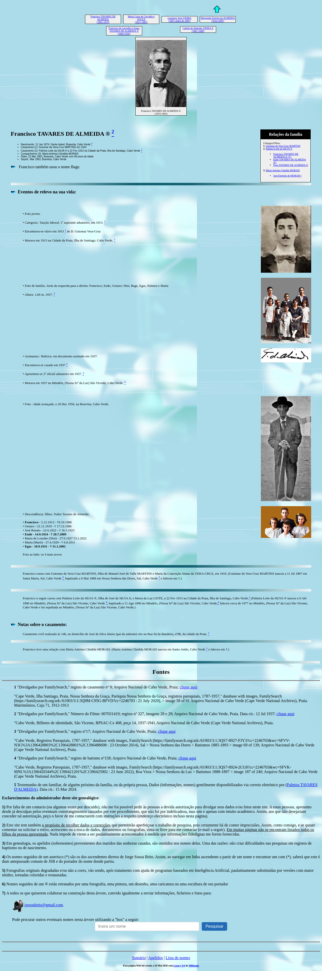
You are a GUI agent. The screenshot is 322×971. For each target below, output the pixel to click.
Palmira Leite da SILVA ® (279, 148)
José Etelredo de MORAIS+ (287, 175)
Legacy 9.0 (179, 965)
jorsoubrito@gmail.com (37, 905)
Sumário (139, 958)
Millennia (194, 965)
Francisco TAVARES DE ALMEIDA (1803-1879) (103, 19)
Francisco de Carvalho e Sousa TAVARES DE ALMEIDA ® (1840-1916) (123, 31)
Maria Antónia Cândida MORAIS (283, 170)
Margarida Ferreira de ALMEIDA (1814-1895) (218, 19)
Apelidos (155, 958)
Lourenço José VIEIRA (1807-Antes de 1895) (179, 19)
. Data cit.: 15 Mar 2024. (57, 789)
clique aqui (188, 687)
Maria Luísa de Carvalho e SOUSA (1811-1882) (141, 19)
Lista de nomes (178, 958)
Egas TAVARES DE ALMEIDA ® (290, 165)
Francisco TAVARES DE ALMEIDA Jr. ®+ (285, 155)
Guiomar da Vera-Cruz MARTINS (283, 146)
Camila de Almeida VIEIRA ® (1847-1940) (198, 29)
